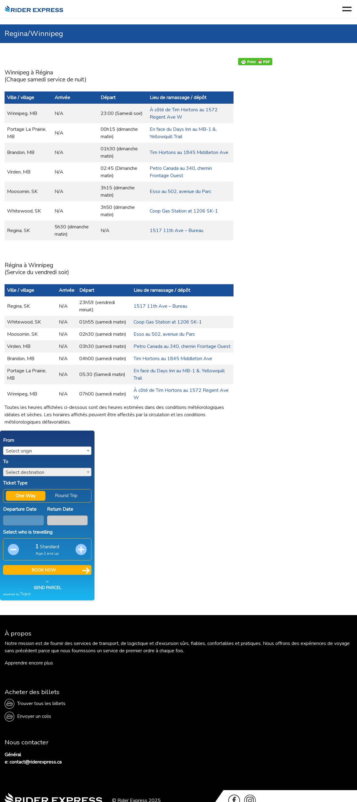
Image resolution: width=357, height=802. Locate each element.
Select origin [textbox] (19, 451)
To (5, 461)
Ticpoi (25, 594)
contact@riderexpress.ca (35, 762)
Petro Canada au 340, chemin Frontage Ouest (182, 346)
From (8, 440)
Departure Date (20, 509)
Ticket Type (15, 483)
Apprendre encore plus (29, 663)
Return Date (60, 509)
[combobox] (47, 450)
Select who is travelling (27, 532)
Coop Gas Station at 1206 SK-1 (184, 211)
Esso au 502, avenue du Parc (180, 191)
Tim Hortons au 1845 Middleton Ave (189, 152)
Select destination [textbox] (25, 472)
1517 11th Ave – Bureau (176, 230)
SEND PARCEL (47, 588)
